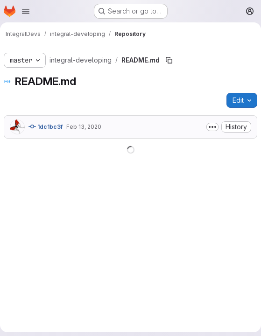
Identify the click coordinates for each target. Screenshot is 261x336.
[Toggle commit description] (212, 127)
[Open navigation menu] (25, 11)
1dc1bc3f (45, 126)
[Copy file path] (169, 60)
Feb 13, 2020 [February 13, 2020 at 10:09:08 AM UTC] (83, 126)
